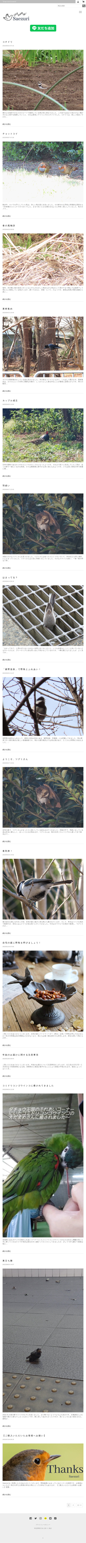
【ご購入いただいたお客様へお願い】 (24, 1436)
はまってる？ (10, 577)
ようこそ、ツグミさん (15, 759)
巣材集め (8, 309)
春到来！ (8, 851)
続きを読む (7, 124)
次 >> (79, 1505)
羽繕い (6, 486)
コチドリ (8, 42)
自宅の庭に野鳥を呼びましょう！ (22, 943)
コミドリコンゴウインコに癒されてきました (28, 1086)
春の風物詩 (9, 225)
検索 (83, 5)
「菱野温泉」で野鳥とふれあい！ (22, 669)
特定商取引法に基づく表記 (43, 1528)
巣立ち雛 (8, 1261)
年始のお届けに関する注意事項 (21, 1055)
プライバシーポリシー (43, 1525)
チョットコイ (10, 134)
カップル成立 (10, 400)
